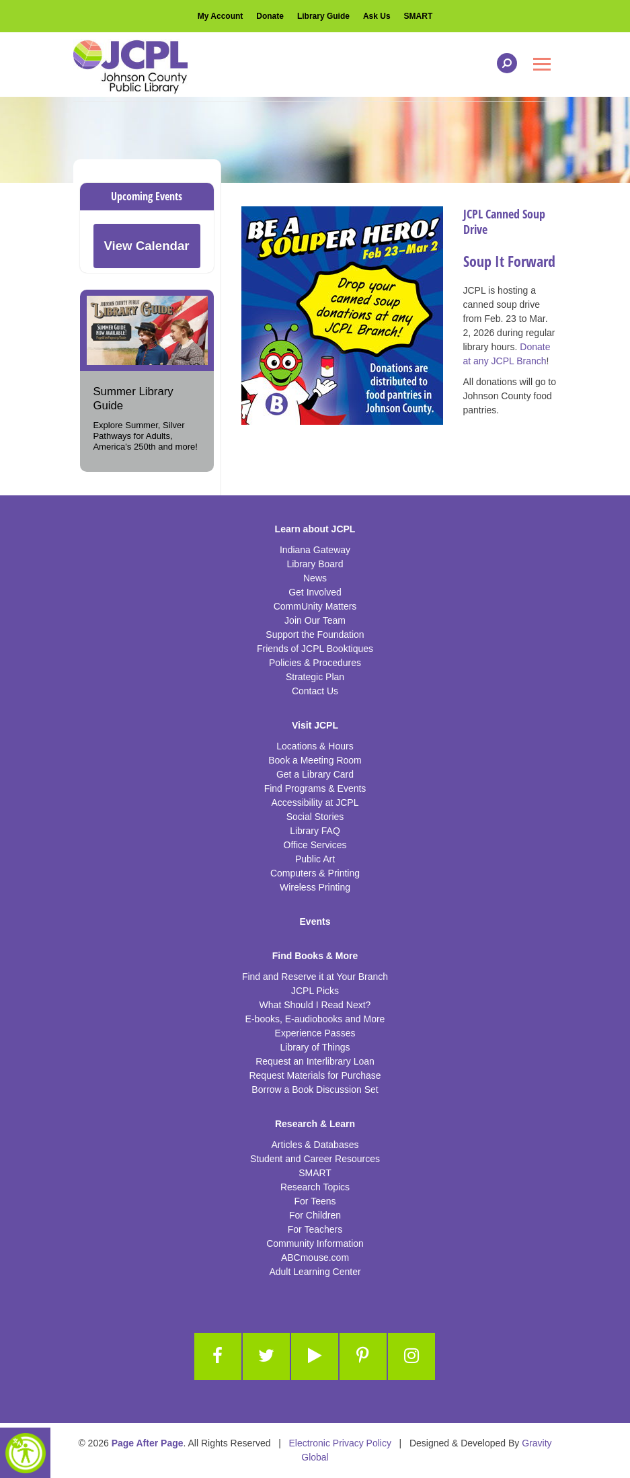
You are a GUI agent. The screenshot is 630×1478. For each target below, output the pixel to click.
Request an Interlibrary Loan (315, 1061)
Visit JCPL (315, 725)
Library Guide (323, 16)
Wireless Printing (315, 887)
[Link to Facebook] (217, 1356)
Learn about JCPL (315, 529)
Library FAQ (315, 830)
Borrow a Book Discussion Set (314, 1089)
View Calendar (146, 246)
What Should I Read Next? (315, 1004)
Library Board (314, 564)
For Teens (315, 1201)
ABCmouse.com (315, 1257)
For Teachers (315, 1229)
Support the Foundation (315, 634)
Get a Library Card (315, 774)
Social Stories (315, 816)
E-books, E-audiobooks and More (315, 1019)
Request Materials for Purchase (315, 1075)
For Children (315, 1215)
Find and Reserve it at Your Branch (315, 976)
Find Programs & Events (315, 788)
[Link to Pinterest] (363, 1356)
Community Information (315, 1243)
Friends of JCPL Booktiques (315, 648)
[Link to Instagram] (411, 1356)
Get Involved (315, 592)
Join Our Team (315, 620)
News (315, 578)
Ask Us (377, 16)
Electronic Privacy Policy (339, 1443)
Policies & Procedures (315, 662)
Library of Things (315, 1047)
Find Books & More (315, 955)
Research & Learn (315, 1123)
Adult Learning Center (314, 1271)
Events (315, 921)
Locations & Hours (314, 746)
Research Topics (315, 1187)
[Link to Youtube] (314, 1356)
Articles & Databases (315, 1144)
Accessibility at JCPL (315, 802)
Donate (270, 16)
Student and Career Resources (315, 1158)
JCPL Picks (315, 990)
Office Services (315, 844)
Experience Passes (315, 1033)
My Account (220, 16)
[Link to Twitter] (266, 1356)
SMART (418, 16)
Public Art (315, 859)
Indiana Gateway (315, 549)
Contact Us (315, 691)
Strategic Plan (315, 676)
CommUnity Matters (315, 606)
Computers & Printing (315, 873)
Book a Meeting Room (315, 760)
